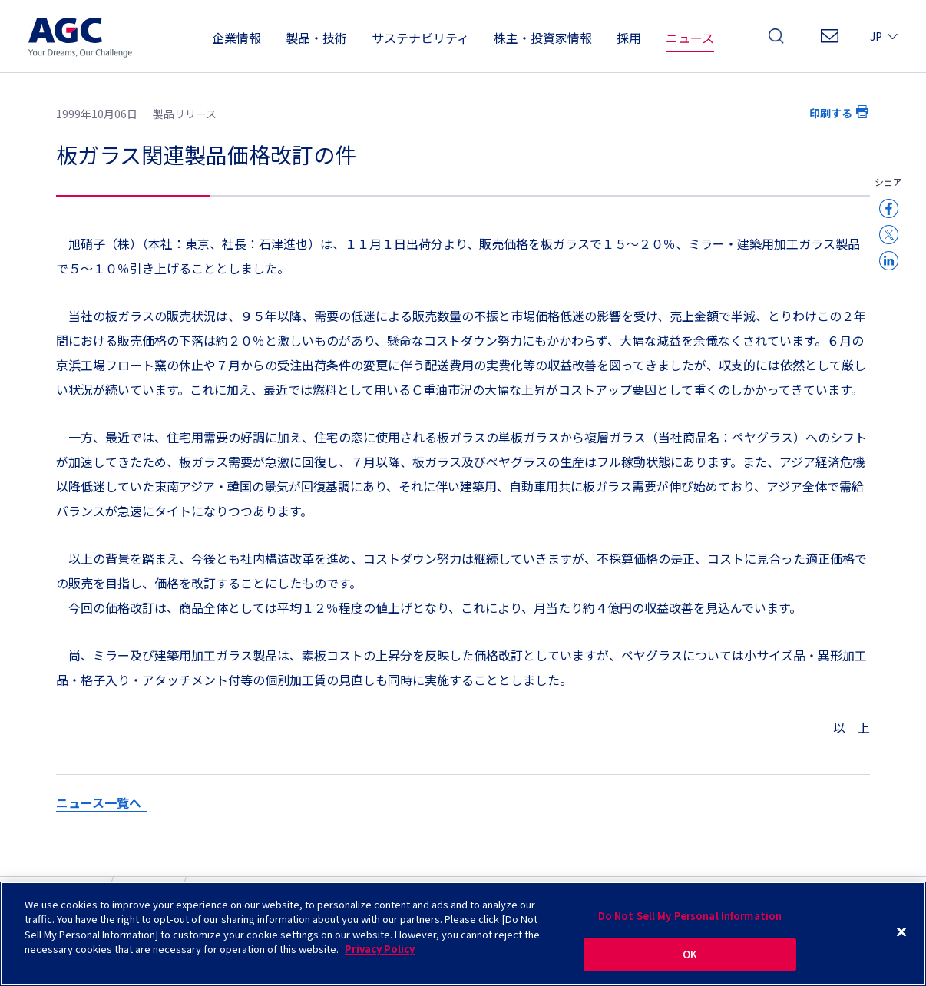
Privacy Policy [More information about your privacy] (380, 953)
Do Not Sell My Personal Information (690, 919)
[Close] (901, 936)
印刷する (830, 113)
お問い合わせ (829, 40)
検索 (776, 40)
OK (690, 958)
